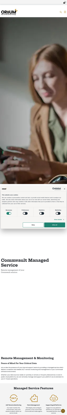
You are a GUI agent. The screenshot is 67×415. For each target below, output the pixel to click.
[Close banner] (64, 188)
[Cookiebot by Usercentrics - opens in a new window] (53, 189)
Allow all (54, 225)
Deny (33, 225)
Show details (58, 219)
